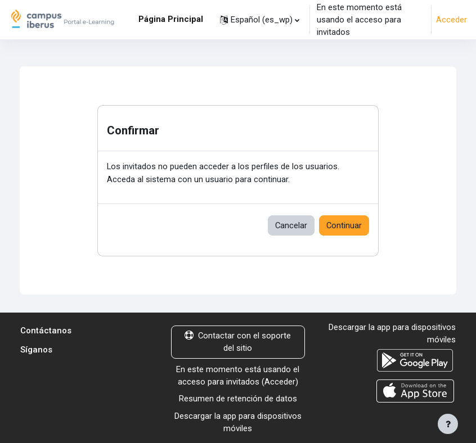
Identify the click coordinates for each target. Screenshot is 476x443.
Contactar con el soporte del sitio (238, 342)
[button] (259, 19)
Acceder (451, 20)
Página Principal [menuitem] (170, 19)
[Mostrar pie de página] (448, 424)
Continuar (344, 225)
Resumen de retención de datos (238, 399)
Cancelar (291, 225)
